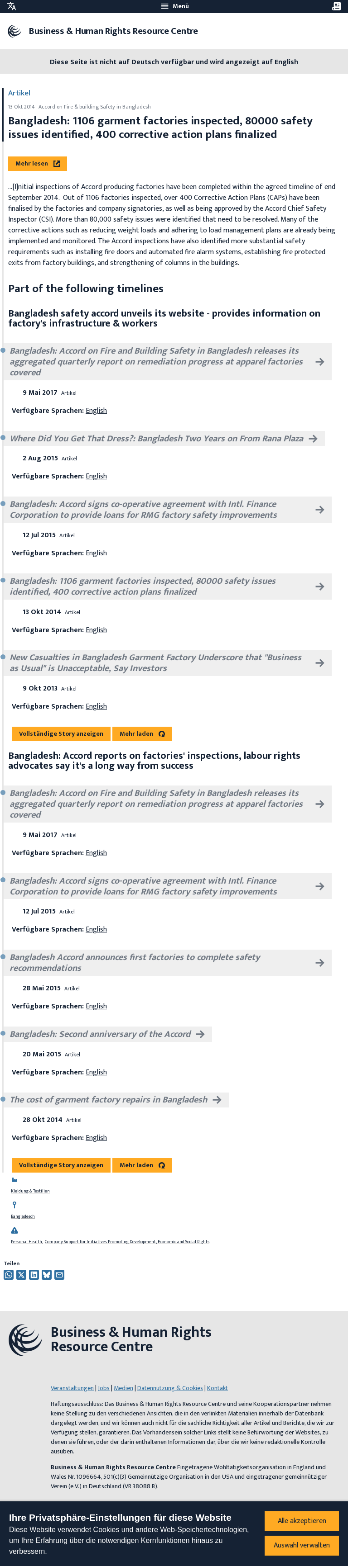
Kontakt (217, 1388)
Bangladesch (23, 1216)
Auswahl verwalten (302, 1545)
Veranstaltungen (72, 1388)
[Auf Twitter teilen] (21, 1275)
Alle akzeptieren (302, 1521)
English (96, 411)
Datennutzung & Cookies (170, 1388)
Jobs (104, 1388)
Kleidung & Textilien (30, 1191)
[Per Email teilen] (59, 1275)
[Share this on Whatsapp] (9, 1275)
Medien (123, 1388)
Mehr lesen (37, 163)
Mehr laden (136, 734)
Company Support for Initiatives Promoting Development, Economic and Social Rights (127, 1241)
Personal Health (26, 1241)
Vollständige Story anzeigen (61, 734)
